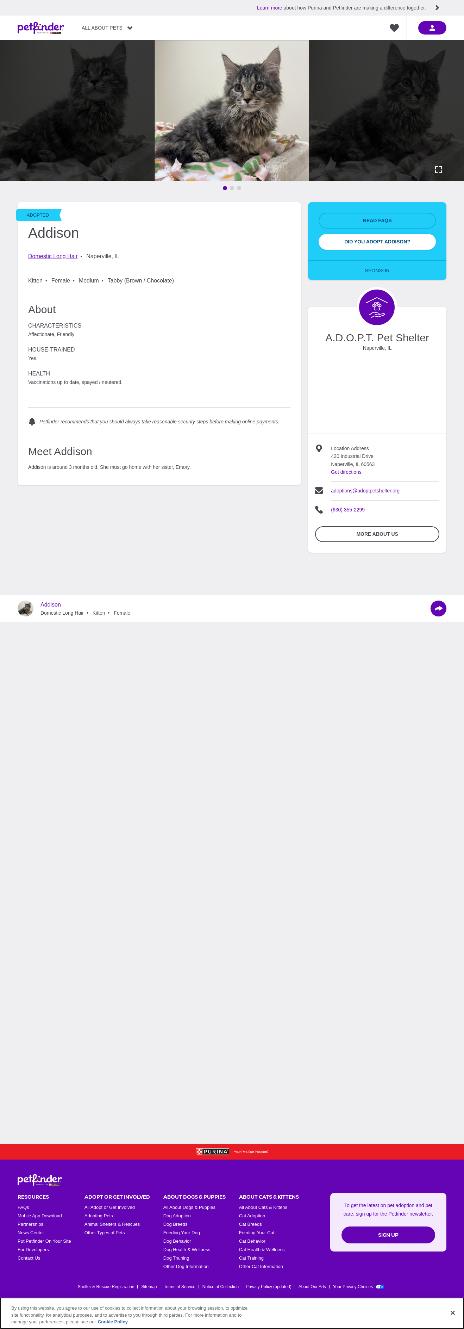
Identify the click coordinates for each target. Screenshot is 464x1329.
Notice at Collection (220, 1286)
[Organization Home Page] (377, 307)
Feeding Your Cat (256, 1232)
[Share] (438, 608)
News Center (31, 1232)
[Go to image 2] (232, 188)
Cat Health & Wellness (262, 1249)
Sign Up (388, 1235)
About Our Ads (312, 1286)
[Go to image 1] (225, 188)
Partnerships (30, 1224)
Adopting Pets (98, 1215)
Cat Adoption (252, 1215)
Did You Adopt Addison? (377, 241)
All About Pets (102, 28)
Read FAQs (377, 220)
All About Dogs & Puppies (189, 1207)
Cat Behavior (252, 1241)
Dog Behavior (177, 1241)
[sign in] (432, 28)
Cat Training (251, 1258)
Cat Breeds (250, 1224)
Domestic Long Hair (53, 256)
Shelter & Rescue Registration (106, 1286)
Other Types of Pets (104, 1232)
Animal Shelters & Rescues (112, 1224)
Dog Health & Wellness (186, 1249)
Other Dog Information (186, 1266)
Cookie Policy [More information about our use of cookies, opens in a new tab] (113, 1321)
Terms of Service (179, 1286)
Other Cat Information (261, 1266)
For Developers (33, 1249)
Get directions (346, 472)
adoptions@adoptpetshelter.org (365, 490)
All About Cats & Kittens (263, 1207)
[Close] (452, 1313)
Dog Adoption (177, 1215)
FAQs (23, 1207)
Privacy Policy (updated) (268, 1286)
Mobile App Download (40, 1215)
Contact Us (29, 1258)
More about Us (377, 534)
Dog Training (176, 1258)
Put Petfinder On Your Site (44, 1241)
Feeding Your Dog (181, 1232)
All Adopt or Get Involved (109, 1207)
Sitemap (149, 1286)
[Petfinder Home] (41, 27)
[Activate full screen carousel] (438, 170)
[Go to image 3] (239, 188)
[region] (232, 1313)
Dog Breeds (175, 1224)
